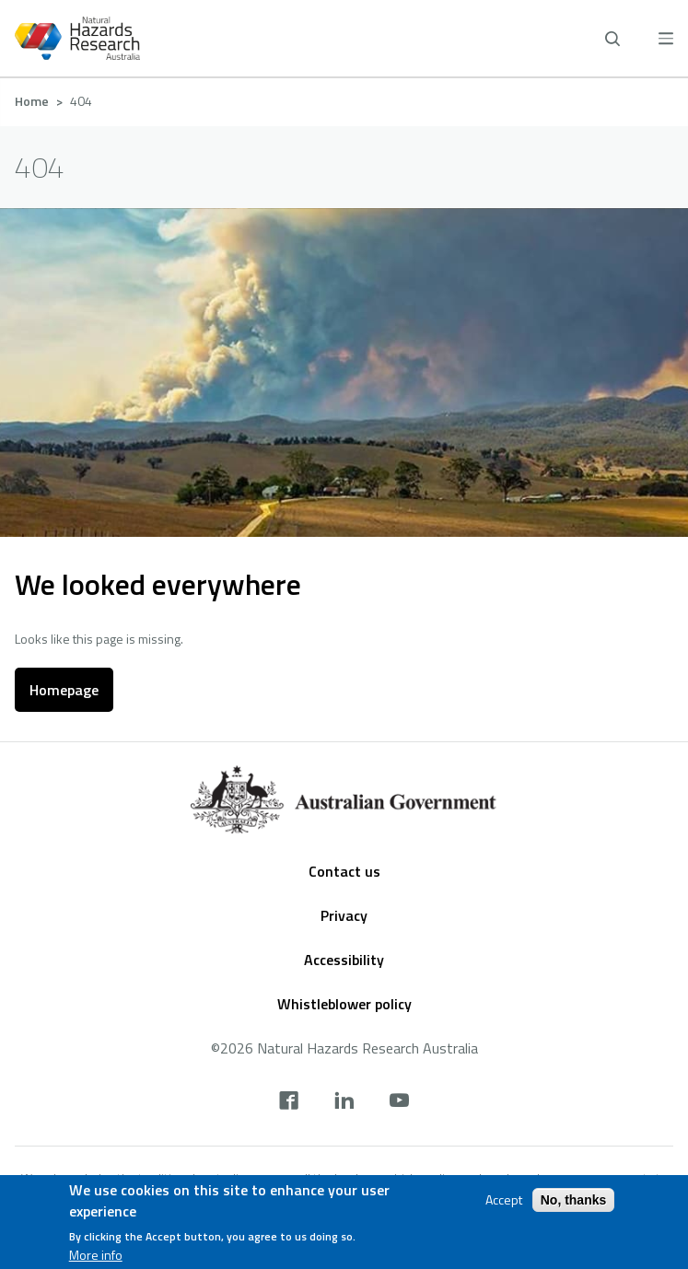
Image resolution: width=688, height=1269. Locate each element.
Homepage (64, 690)
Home (32, 101)
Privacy (344, 915)
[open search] (612, 38)
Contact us (344, 871)
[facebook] (289, 1102)
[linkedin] (344, 1102)
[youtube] (399, 1102)
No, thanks (574, 1200)
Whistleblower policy (344, 1004)
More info (95, 1255)
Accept (503, 1200)
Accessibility (344, 960)
